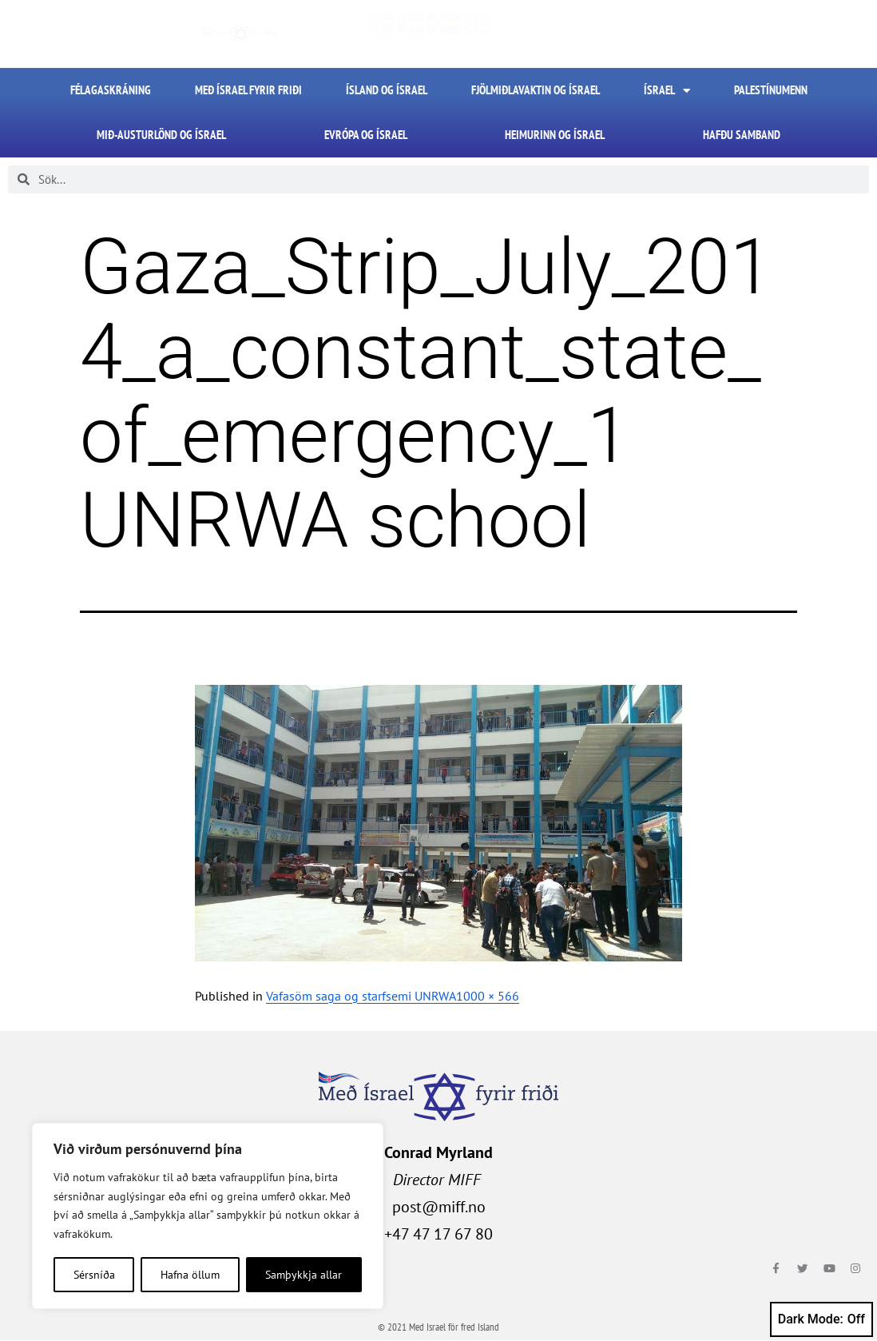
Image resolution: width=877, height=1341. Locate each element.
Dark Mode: (821, 1319)
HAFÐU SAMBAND (741, 134)
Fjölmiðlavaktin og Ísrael (535, 89)
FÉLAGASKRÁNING (110, 89)
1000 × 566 (487, 996)
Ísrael (667, 91)
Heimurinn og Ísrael (555, 134)
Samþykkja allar (303, 1274)
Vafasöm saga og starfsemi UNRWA (361, 996)
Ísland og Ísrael (386, 89)
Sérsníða (94, 1274)
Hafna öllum (190, 1274)
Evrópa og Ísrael (365, 134)
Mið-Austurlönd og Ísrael (161, 134)
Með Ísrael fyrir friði (248, 89)
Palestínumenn (771, 89)
